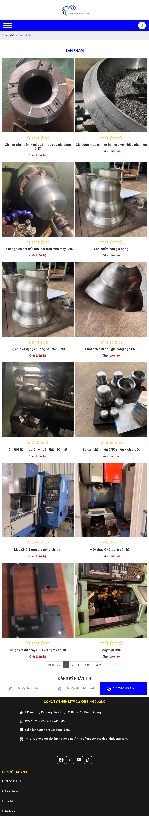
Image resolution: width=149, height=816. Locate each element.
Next (87, 664)
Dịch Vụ (8, 811)
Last (98, 664)
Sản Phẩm (10, 791)
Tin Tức (8, 801)
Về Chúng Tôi (12, 780)
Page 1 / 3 (54, 664)
